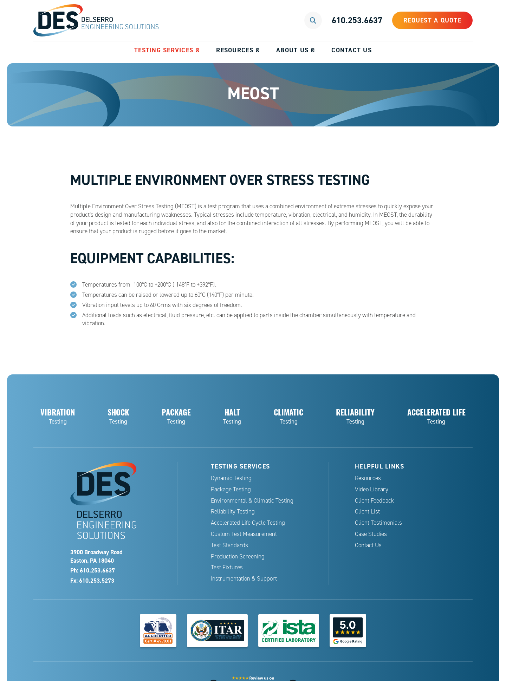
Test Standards (229, 545)
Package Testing (231, 489)
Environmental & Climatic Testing (252, 500)
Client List (367, 511)
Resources (234, 50)
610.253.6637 (357, 20)
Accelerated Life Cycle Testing (248, 522)
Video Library (371, 489)
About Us (292, 50)
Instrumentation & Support (244, 578)
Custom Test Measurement (244, 534)
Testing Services (163, 50)
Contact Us (351, 50)
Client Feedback (374, 500)
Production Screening (238, 556)
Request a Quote (432, 20)
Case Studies (371, 534)
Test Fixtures (227, 567)
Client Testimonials (378, 522)
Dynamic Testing (231, 478)
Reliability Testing (233, 511)
